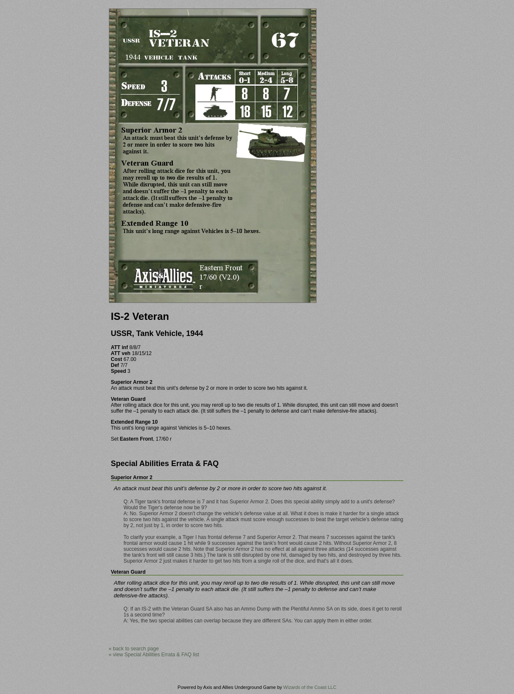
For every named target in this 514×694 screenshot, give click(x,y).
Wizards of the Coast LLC (309, 687)
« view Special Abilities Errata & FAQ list (154, 655)
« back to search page (134, 649)
